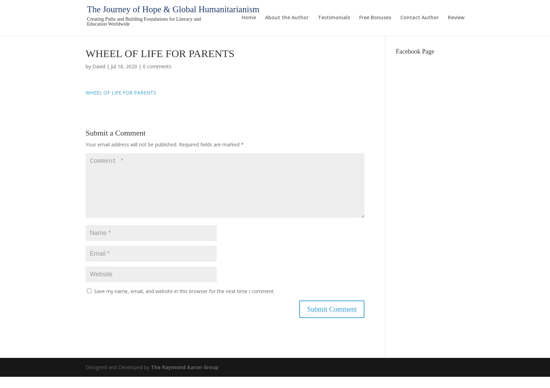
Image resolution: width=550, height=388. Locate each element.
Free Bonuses (375, 18)
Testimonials (334, 18)
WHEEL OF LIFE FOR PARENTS (121, 92)
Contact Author (419, 18)
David (98, 66)
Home (249, 18)
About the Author (287, 18)
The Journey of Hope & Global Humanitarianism (173, 9)
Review (456, 18)
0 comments (157, 66)
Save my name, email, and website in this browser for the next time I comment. (184, 302)
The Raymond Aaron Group (185, 378)
